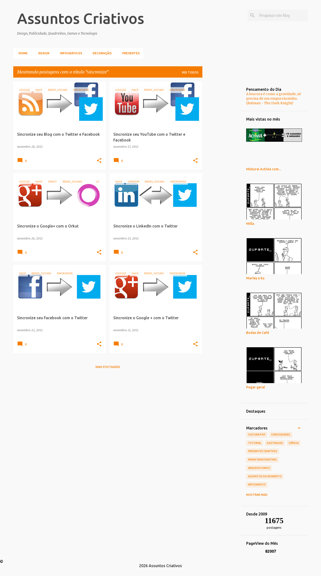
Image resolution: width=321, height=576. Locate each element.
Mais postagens (108, 366)
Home (21, 53)
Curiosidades (280, 434)
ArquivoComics (259, 467)
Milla (250, 224)
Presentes (129, 53)
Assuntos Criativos (80, 18)
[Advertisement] (221, 153)
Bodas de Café (257, 333)
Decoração (100, 53)
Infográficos (69, 53)
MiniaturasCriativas (262, 459)
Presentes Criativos (262, 451)
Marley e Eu (255, 278)
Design (42, 53)
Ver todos (190, 72)
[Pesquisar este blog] (282, 15)
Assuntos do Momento (265, 476)
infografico (257, 484)
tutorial (254, 442)
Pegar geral (255, 387)
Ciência (294, 442)
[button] (99, 161)
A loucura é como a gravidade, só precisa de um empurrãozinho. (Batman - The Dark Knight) (273, 98)
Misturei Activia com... (263, 169)
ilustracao (275, 442)
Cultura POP (256, 434)
